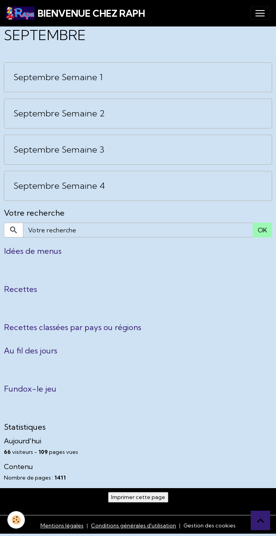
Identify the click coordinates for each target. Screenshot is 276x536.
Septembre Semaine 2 (59, 113)
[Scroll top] (260, 520)
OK (262, 230)
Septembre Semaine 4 (59, 186)
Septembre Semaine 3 (59, 149)
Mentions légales (62, 525)
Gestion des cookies (209, 525)
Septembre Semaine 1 (58, 77)
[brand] (75, 13)
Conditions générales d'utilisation (133, 525)
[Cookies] (16, 520)
